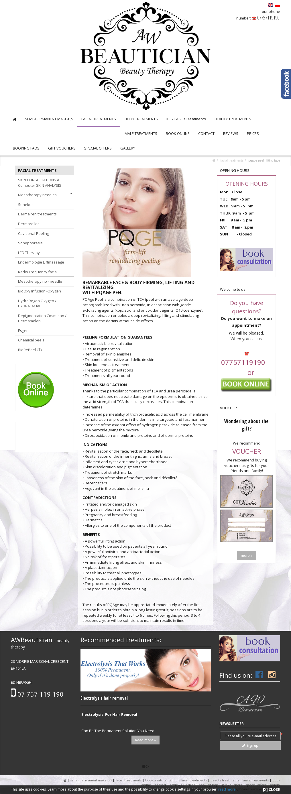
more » (246, 555)
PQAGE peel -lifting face (264, 160)
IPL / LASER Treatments (186, 118)
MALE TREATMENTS (141, 133)
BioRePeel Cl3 (30, 349)
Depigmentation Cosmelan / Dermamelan (42, 318)
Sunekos (26, 204)
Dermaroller (28, 223)
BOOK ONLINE (178, 133)
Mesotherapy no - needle (40, 281)
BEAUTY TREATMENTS (233, 118)
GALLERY (127, 148)
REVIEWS (230, 133)
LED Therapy (29, 252)
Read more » (145, 740)
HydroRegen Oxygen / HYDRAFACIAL (37, 303)
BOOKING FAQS (26, 148)
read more (227, 789)
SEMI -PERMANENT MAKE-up (49, 118)
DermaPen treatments (37, 214)
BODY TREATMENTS (141, 118)
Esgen (23, 330)
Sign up (250, 745)
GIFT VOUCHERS (62, 148)
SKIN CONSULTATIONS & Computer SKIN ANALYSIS (39, 182)
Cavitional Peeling (33, 233)
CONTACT (206, 133)
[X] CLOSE (271, 789)
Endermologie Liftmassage (41, 262)
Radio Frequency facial (38, 271)
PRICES (253, 133)
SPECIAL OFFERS (98, 148)
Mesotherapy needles (45, 194)
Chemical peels (31, 340)
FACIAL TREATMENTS (98, 118)
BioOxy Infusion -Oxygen (39, 291)
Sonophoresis (30, 242)
